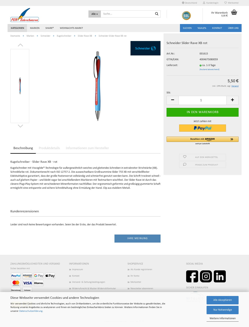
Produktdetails (49, 148)
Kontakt (217, 28)
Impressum (77, 269)
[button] (203, 140)
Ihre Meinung (137, 238)
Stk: (169, 92)
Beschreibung (23, 148)
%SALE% (202, 28)
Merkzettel (231, 3)
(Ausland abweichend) (209, 69)
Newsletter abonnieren (142, 288)
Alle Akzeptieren (222, 300)
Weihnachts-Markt (71, 28)
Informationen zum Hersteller (87, 148)
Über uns (233, 28)
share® (49, 28)
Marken (34, 28)
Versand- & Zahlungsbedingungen (88, 282)
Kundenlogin (210, 3)
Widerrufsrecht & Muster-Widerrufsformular (94, 288)
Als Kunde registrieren (141, 269)
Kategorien (17, 28)
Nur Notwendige (222, 309)
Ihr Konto (135, 276)
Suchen (187, 28)
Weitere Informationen (223, 318)
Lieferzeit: (172, 65)
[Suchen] (157, 14)
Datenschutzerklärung (30, 311)
